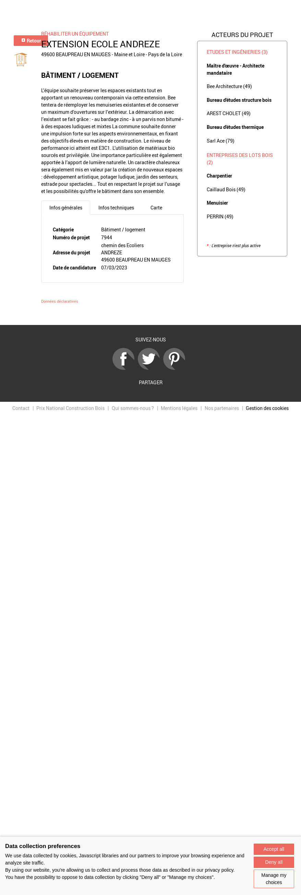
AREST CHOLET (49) (229, 113)
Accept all (274, 849)
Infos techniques (116, 207)
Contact (20, 408)
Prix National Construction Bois (70, 408)
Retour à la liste (150, 315)
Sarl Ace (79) (220, 140)
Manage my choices (273, 878)
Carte (156, 207)
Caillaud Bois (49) (226, 189)
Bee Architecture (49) (229, 86)
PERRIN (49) (220, 216)
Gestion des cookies (267, 408)
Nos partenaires (222, 408)
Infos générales (65, 207)
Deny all (274, 862)
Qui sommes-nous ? (133, 408)
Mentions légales (179, 408)
